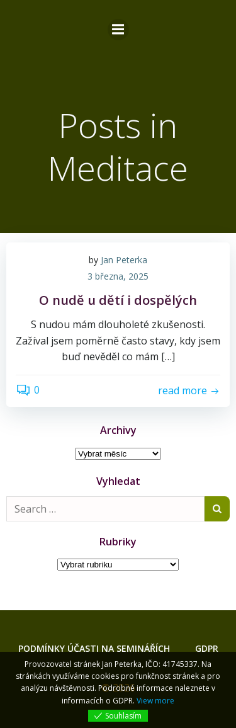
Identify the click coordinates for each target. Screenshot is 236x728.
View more (155, 700)
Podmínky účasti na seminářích (94, 648)
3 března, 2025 (118, 276)
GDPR (206, 648)
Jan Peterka (124, 260)
